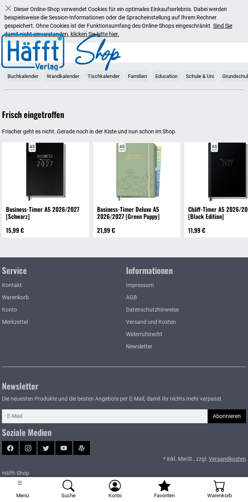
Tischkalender (104, 76)
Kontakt (12, 285)
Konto (9, 309)
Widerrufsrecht (144, 334)
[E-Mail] (105, 416)
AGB (131, 297)
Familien (137, 76)
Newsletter (139, 346)
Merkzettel (15, 322)
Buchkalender (23, 76)
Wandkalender (63, 76)
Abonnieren (227, 416)
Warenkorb (15, 297)
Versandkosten (227, 459)
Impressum (140, 285)
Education (166, 76)
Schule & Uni (200, 76)
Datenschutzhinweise (152, 309)
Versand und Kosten (151, 322)
